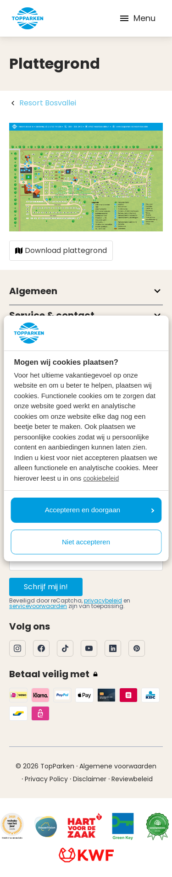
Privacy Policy (46, 779)
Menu (137, 18)
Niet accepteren (86, 542)
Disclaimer (89, 779)
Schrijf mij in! (46, 586)
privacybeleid (103, 600)
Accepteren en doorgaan (99, 510)
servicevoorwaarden (38, 606)
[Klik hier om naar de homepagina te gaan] (27, 18)
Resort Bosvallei (47, 103)
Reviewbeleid (132, 779)
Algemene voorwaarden (117, 766)
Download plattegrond (61, 250)
